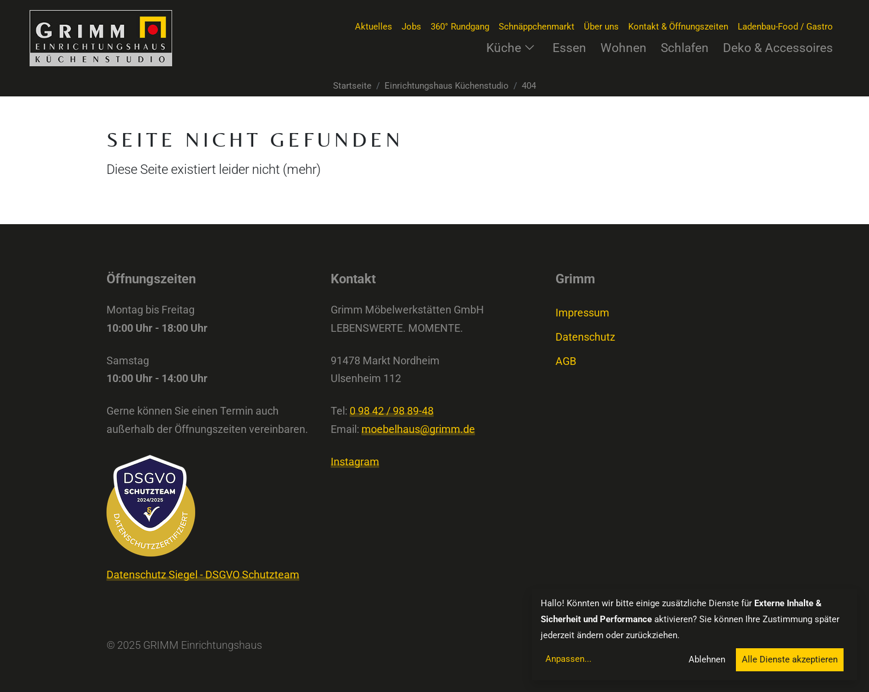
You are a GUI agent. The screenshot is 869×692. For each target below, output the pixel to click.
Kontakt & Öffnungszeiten (678, 26)
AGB (565, 361)
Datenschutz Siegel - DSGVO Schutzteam (202, 575)
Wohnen (623, 47)
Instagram (355, 462)
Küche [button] (510, 47)
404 (529, 85)
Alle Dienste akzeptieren (790, 659)
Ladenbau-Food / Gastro (785, 26)
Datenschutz (585, 337)
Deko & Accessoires (778, 47)
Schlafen (685, 47)
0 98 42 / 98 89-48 (392, 411)
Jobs (411, 26)
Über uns (601, 26)
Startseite (352, 85)
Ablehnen (707, 659)
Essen (569, 47)
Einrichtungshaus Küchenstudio (447, 85)
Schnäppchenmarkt (536, 26)
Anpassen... (568, 659)
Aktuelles (373, 26)
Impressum (582, 313)
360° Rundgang (460, 26)
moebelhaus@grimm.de (418, 429)
